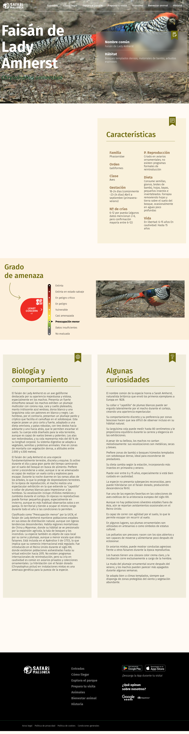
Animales (138, 5)
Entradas (53, 5)
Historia (178, 5)
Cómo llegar (71, 5)
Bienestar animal (158, 5)
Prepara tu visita (117, 5)
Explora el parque (93, 5)
